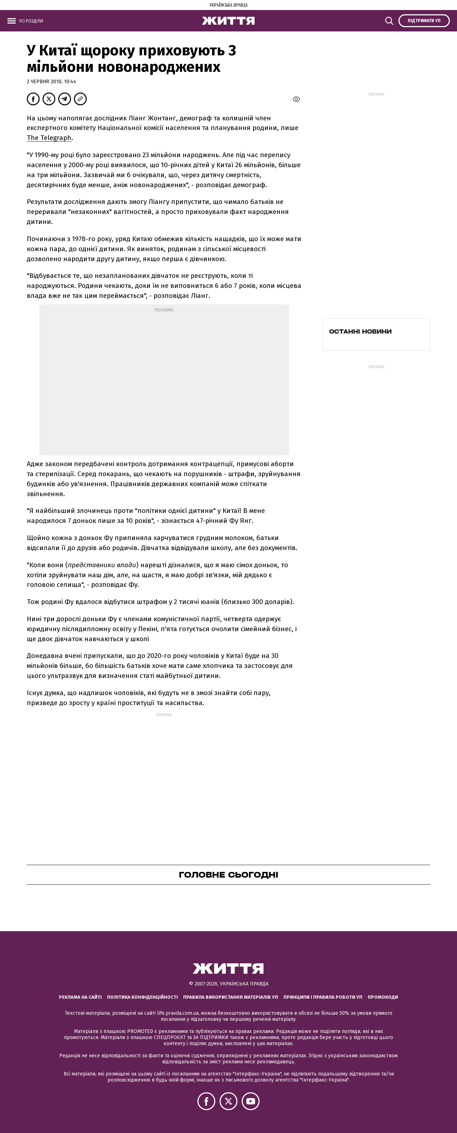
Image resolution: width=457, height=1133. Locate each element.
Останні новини (360, 331)
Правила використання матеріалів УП (230, 997)
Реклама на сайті (80, 997)
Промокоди (383, 997)
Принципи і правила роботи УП (322, 997)
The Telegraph (49, 138)
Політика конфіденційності (142, 997)
